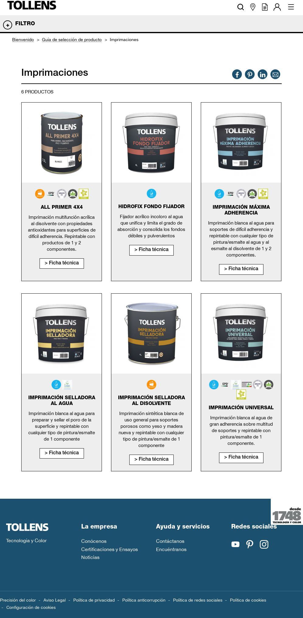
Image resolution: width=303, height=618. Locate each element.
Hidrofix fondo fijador (151, 207)
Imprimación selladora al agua (61, 401)
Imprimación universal (241, 408)
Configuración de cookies (31, 607)
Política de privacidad (94, 600)
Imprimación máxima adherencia (241, 210)
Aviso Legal (55, 600)
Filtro (25, 24)
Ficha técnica (64, 263)
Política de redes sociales (197, 600)
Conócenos (93, 541)
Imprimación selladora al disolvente (151, 401)
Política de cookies (248, 600)
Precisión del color (18, 600)
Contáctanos (170, 541)
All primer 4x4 (62, 207)
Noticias (90, 557)
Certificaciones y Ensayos (109, 549)
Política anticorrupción (143, 600)
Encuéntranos (171, 549)
